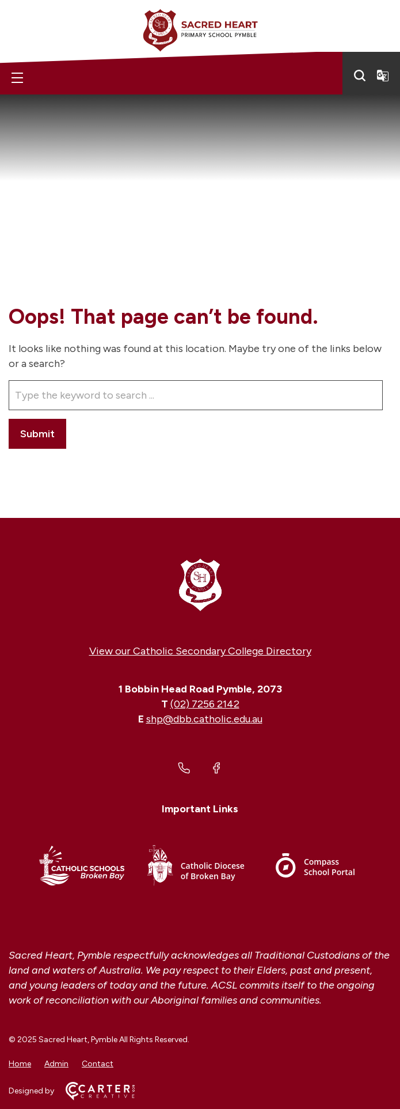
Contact (97, 1064)
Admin (56, 1064)
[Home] (200, 584)
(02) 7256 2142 (204, 704)
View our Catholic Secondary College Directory (200, 651)
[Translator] (382, 75)
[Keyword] (196, 395)
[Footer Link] (81, 867)
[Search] (359, 75)
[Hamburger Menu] (17, 78)
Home (20, 1064)
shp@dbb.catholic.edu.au (204, 719)
